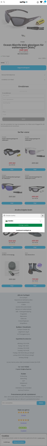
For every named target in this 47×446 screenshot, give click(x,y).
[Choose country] (37, 2)
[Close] (43, 216)
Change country (23, 225)
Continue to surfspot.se (23, 230)
